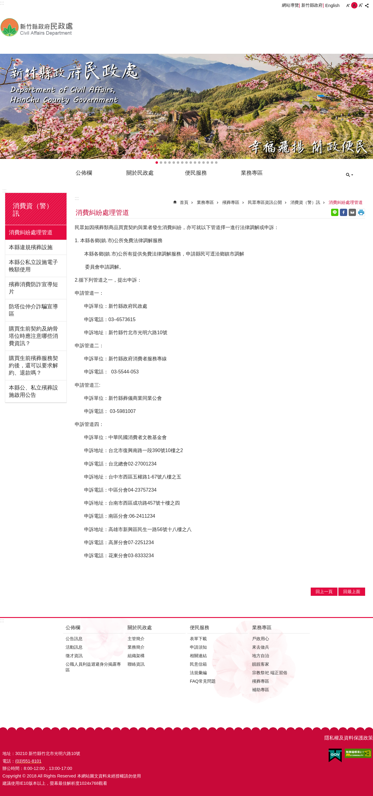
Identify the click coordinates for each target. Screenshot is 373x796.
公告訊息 (74, 638)
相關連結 (198, 655)
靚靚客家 (260, 664)
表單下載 (198, 638)
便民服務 (196, 173)
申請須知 (198, 647)
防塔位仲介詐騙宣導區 (33, 310)
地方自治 (260, 655)
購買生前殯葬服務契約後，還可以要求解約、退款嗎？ (33, 365)
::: (4, 190)
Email (352, 212)
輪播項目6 (178, 162)
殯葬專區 (230, 202)
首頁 (184, 202)
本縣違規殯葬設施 (31, 247)
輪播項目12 (203, 162)
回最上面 (351, 591)
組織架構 (136, 655)
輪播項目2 (161, 162)
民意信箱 (198, 664)
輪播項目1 (157, 162)
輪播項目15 (216, 162)
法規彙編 (198, 672)
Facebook (343, 212)
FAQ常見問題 (203, 681)
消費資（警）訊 (305, 202)
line (334, 212)
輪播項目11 (199, 162)
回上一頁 (324, 591)
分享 (366, 5)
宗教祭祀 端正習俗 (269, 672)
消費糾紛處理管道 (31, 232)
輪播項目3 (165, 162)
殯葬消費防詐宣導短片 (33, 288)
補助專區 (260, 689)
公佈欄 (84, 173)
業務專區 (252, 173)
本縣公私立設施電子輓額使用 (33, 266)
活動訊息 (74, 647)
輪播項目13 (208, 162)
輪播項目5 (174, 162)
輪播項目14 (212, 162)
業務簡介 (136, 647)
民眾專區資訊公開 (265, 202)
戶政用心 (260, 638)
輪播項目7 (182, 162)
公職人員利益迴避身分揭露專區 (93, 667)
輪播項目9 (191, 162)
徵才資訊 (74, 655)
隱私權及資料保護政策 (348, 737)
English (332, 5)
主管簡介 (136, 638)
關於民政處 (140, 173)
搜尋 (350, 175)
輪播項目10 (195, 162)
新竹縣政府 (312, 5)
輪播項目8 (186, 162)
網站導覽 (290, 5)
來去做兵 (260, 647)
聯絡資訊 (136, 664)
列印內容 (361, 212)
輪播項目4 (169, 162)
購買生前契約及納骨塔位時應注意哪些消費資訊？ (33, 336)
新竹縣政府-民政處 (68, 27)
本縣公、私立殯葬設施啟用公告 (33, 391)
